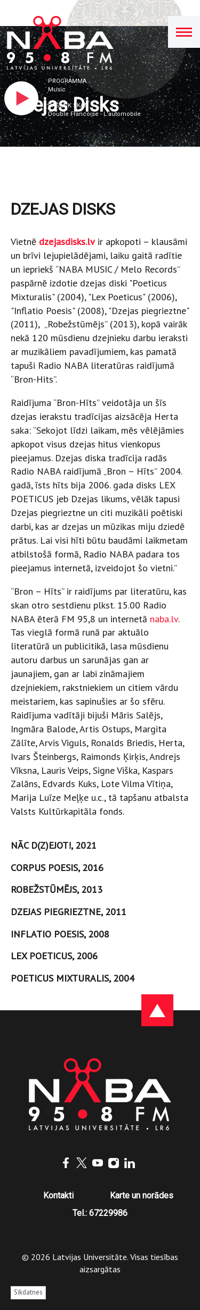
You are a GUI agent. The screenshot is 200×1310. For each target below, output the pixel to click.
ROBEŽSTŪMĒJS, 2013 (56, 889)
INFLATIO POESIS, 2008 (60, 934)
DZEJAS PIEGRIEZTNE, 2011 (68, 912)
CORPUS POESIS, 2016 (57, 867)
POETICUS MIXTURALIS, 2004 (72, 978)
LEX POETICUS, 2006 (54, 956)
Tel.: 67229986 (100, 1213)
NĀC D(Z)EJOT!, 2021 (54, 845)
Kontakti (58, 1195)
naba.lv (164, 619)
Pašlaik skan (68, 105)
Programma (67, 81)
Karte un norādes (141, 1195)
